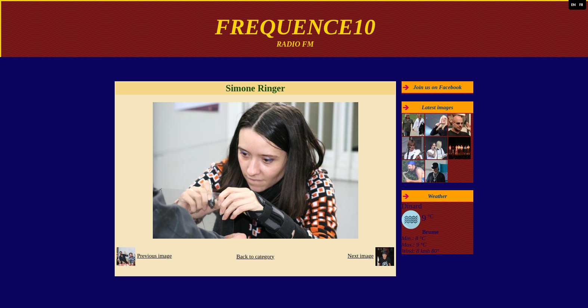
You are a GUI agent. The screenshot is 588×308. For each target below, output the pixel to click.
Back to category (255, 257)
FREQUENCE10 (295, 27)
